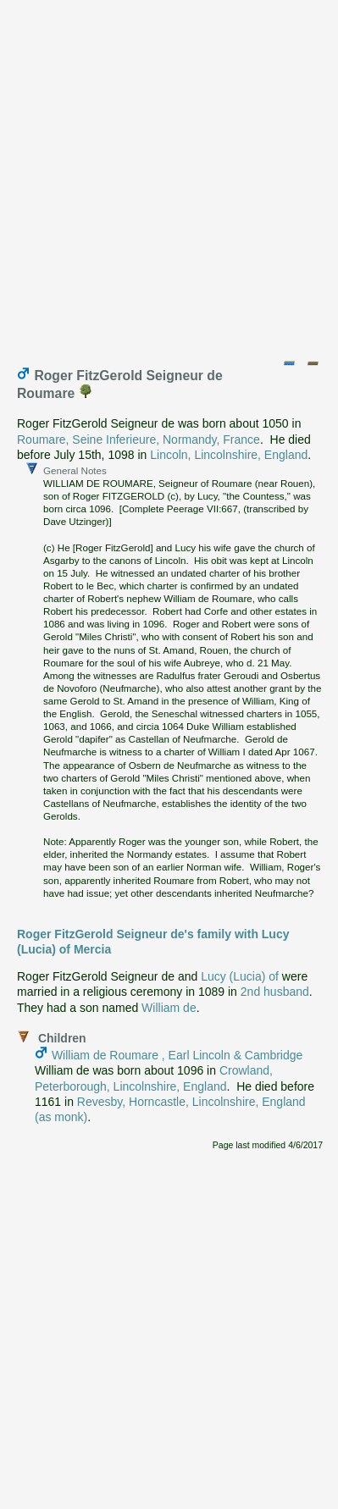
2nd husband (275, 991)
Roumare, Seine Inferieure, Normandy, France (138, 439)
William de (169, 1007)
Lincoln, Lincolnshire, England (229, 455)
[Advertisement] (169, 176)
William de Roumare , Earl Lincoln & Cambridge (177, 1055)
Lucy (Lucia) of (240, 976)
